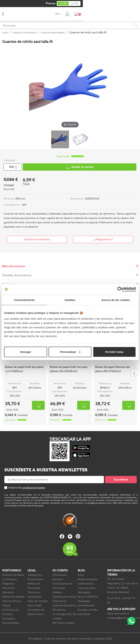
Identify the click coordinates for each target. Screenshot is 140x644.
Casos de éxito (87, 588)
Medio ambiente (88, 579)
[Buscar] (70, 25)
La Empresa (9, 579)
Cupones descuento (64, 605)
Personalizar (70, 351)
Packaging (84, 592)
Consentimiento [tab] (24, 299)
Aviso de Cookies (37, 601)
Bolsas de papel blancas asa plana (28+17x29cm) (112, 369)
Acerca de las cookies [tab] (115, 299)
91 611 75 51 (113, 598)
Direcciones (59, 601)
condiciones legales (33, 487)
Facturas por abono (64, 596)
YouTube (70, 536)
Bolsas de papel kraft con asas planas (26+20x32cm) (69, 369)
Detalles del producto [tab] (17, 275)
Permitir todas (114, 351)
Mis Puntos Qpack (63, 622)
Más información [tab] (13, 266)
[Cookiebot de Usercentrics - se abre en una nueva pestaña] (120, 289)
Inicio (81, 574)
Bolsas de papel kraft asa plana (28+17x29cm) (24, 369)
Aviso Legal (34, 605)
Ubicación (8, 592)
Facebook (62, 536)
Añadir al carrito (80, 167)
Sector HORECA (88, 596)
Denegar (25, 351)
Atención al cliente (13, 574)
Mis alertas (59, 609)
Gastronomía (86, 583)
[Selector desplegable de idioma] (115, 14)
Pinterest (78, 536)
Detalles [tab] (70, 299)
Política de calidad (13, 596)
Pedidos (57, 592)
